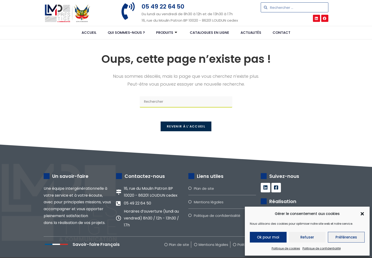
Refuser (307, 237)
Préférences (346, 237)
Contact (284, 32)
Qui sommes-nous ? (124, 32)
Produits (166, 32)
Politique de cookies (286, 248)
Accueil (86, 32)
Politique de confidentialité (321, 248)
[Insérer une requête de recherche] (186, 101)
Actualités (252, 32)
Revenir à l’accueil (186, 127)
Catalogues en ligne (210, 32)
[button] (362, 213)
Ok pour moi (268, 237)
